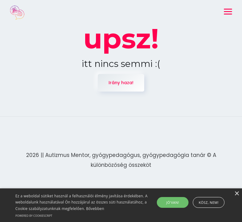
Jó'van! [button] (172, 202)
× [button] (236, 193)
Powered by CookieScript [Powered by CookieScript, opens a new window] (33, 216)
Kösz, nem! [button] (209, 202)
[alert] (121, 205)
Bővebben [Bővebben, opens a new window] (95, 208)
